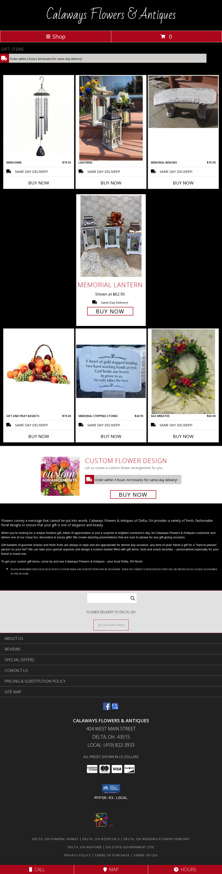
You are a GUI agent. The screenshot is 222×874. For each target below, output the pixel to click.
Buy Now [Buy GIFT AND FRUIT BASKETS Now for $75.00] (38, 436)
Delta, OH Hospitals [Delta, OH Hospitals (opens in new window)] (101, 839)
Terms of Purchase (112, 855)
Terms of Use (146, 855)
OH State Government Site (130, 847)
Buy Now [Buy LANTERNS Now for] (111, 183)
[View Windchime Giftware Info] (38, 116)
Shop (55, 36)
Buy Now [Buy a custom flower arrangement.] (133, 494)
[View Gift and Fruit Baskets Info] (38, 358)
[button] (111, 789)
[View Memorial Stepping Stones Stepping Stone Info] (111, 371)
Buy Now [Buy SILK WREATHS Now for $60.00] (183, 436)
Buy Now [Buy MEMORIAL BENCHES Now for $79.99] (183, 183)
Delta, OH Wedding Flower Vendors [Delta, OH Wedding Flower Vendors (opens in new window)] (157, 839)
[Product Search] (112, 598)
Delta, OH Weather (85, 847)
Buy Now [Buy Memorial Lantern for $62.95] (110, 311)
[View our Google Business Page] (115, 708)
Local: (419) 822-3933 (111, 745)
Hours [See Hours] (185, 869)
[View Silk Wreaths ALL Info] (183, 371)
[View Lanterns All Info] (111, 118)
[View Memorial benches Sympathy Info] (183, 102)
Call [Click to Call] (37, 869)
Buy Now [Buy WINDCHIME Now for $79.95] (38, 183)
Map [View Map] (111, 869)
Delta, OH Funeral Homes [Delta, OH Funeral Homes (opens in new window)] (55, 839)
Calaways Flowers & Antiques (111, 14)
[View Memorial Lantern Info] (111, 236)
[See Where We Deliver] (111, 625)
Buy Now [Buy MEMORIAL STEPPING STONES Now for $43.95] (111, 436)
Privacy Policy (77, 855)
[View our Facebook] (107, 708)
